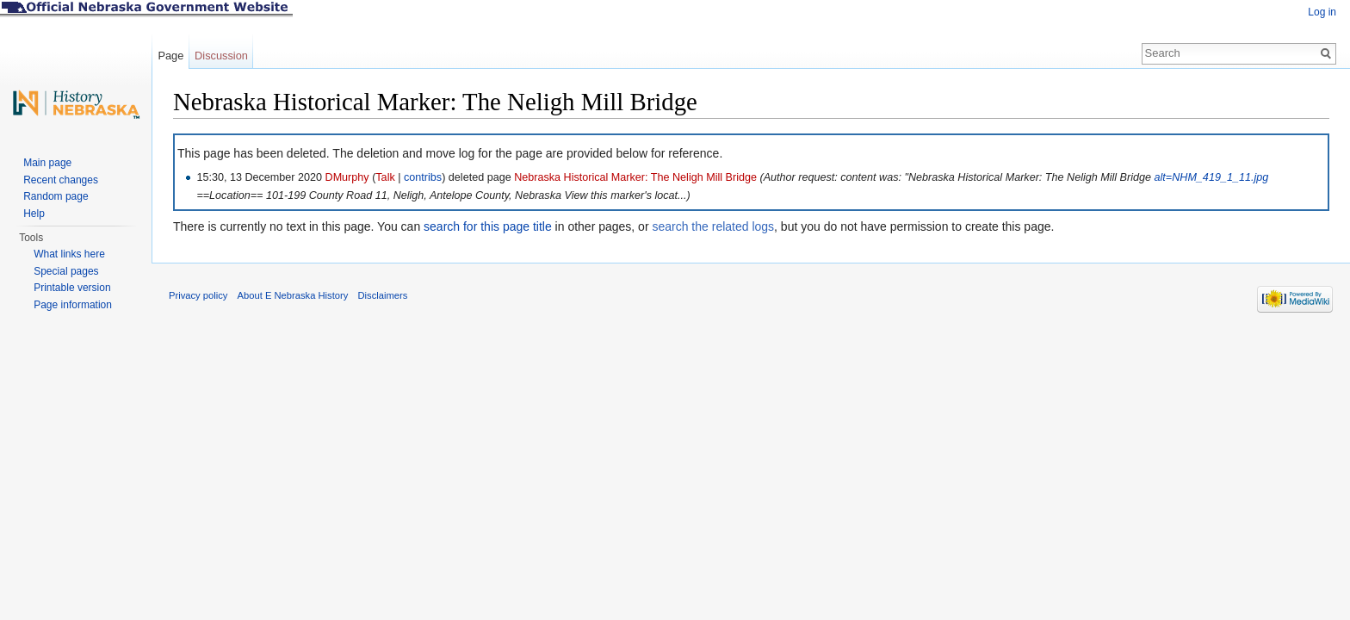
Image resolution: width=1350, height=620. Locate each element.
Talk (384, 177)
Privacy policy (198, 295)
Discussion (221, 55)
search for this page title (488, 226)
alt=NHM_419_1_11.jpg (1212, 177)
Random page (55, 196)
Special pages (66, 271)
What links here (69, 254)
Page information (73, 305)
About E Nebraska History (293, 295)
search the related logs (713, 226)
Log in (1322, 12)
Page (170, 55)
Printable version (72, 288)
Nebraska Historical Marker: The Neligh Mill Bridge (635, 177)
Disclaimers (382, 295)
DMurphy (347, 177)
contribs (423, 177)
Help (34, 214)
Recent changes (60, 180)
